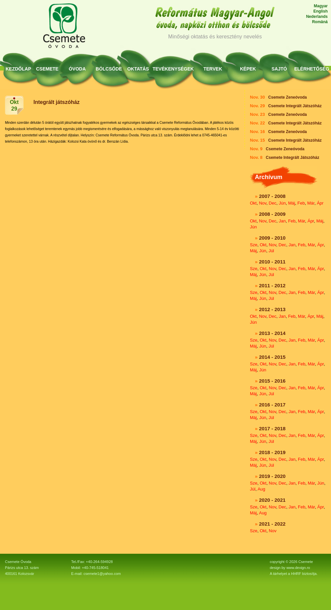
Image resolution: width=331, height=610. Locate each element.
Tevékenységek (173, 68)
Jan (282, 220)
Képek (248, 68)
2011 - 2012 (272, 285)
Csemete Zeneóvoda (287, 97)
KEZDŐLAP (18, 68)
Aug (261, 489)
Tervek (212, 68)
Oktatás (138, 68)
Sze (253, 244)
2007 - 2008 (272, 196)
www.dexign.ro (298, 568)
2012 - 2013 (272, 309)
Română (320, 22)
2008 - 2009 (272, 214)
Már (310, 203)
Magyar (321, 6)
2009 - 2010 (272, 238)
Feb (301, 203)
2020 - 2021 (272, 500)
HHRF (296, 574)
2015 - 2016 (272, 381)
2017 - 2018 (272, 428)
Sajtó (279, 68)
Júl (271, 250)
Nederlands (317, 16)
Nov (262, 203)
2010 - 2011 (272, 261)
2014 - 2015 (272, 357)
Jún (282, 203)
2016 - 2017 (272, 404)
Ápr (320, 203)
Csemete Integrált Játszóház (294, 106)
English (320, 11)
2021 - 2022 (272, 524)
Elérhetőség (311, 68)
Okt (253, 203)
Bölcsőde (109, 68)
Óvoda (77, 68)
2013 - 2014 (272, 333)
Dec (272, 203)
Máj (291, 203)
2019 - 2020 (272, 476)
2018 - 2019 (272, 452)
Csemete (47, 68)
